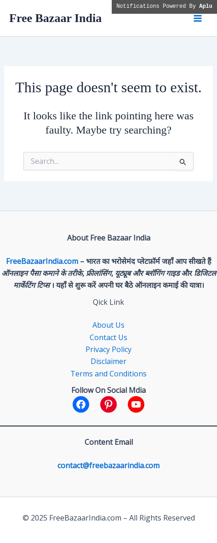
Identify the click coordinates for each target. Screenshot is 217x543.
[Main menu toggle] (198, 18)
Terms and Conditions (108, 374)
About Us (108, 325)
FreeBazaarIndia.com (42, 261)
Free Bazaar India (55, 18)
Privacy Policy (108, 349)
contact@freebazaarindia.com (108, 465)
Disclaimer (108, 361)
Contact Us (108, 337)
